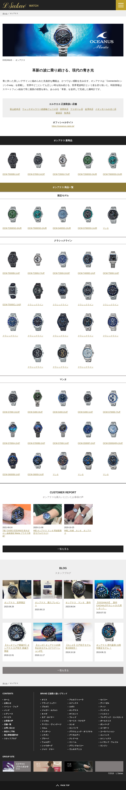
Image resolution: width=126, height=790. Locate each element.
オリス (44, 700)
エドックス (73, 703)
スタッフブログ (10, 738)
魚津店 (67, 113)
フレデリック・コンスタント (111, 717)
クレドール (73, 738)
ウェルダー (46, 742)
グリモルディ (74, 735)
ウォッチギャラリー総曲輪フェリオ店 (40, 109)
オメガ (44, 714)
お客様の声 (8, 721)
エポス (72, 707)
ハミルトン (104, 714)
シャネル (45, 721)
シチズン (45, 735)
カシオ (72, 724)
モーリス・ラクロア (77, 721)
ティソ (103, 707)
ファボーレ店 (76, 109)
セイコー (103, 700)
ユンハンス (104, 735)
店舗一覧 (7, 724)
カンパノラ (73, 728)
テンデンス (104, 710)
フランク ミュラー (49, 703)
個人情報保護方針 (11, 735)
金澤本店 (89, 109)
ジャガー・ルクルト (50, 710)
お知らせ (7, 703)
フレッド (72, 717)
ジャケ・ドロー (48, 749)
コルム (44, 728)
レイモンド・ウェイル (109, 742)
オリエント (73, 714)
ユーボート (104, 728)
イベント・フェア (11, 707)
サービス (7, 717)
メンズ (6, 710)
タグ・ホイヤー (48, 717)
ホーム (5, 13)
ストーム (72, 742)
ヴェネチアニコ (75, 749)
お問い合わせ (9, 728)
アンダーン (46, 731)
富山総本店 (15, 109)
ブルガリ (45, 707)
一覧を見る (63, 549)
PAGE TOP (65, 785)
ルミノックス (105, 738)
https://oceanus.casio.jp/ (63, 126)
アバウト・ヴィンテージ (51, 724)
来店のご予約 (9, 731)
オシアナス (73, 710)
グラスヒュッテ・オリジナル (80, 731)
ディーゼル (104, 703)
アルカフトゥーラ (76, 700)
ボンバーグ (104, 724)
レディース (8, 714)
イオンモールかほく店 (105, 109)
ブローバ (45, 738)
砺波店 (59, 113)
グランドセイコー (76, 746)
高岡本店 (64, 109)
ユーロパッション (107, 731)
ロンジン (103, 746)
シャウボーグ (47, 746)
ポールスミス (105, 721)
